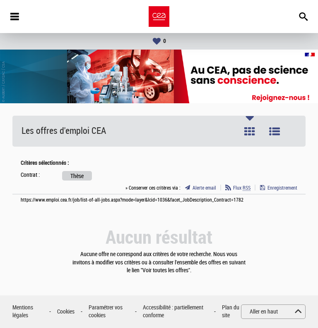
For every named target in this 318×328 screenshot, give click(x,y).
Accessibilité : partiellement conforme (173, 311)
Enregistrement (282, 188)
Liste (274, 131)
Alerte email (204, 188)
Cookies (66, 311)
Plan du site (230, 311)
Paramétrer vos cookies (106, 311)
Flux (242, 188)
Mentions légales (22, 311)
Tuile (249, 131)
